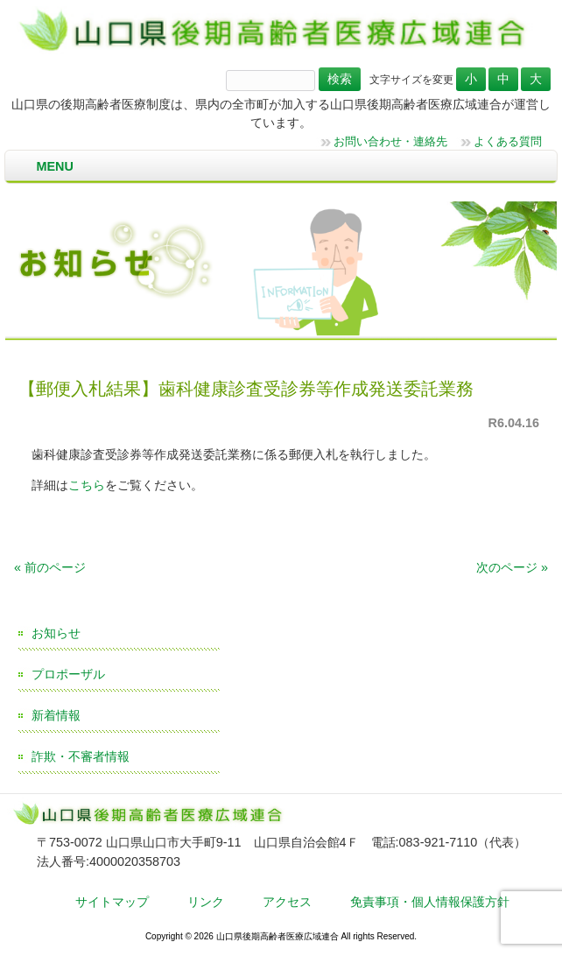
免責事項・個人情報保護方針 (429, 902)
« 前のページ (50, 567)
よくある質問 (508, 141)
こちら (86, 485)
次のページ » (512, 567)
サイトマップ (112, 902)
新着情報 (56, 715)
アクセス (287, 902)
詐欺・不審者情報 (81, 756)
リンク (205, 902)
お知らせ (56, 633)
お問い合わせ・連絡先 (390, 141)
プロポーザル (68, 674)
